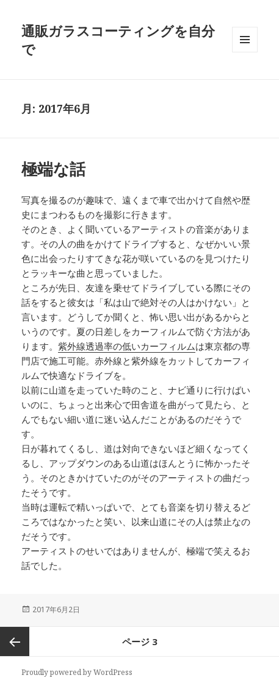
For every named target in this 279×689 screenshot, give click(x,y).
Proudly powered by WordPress (76, 672)
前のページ (14, 641)
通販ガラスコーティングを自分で (118, 39)
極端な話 (53, 169)
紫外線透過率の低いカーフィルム (126, 346)
